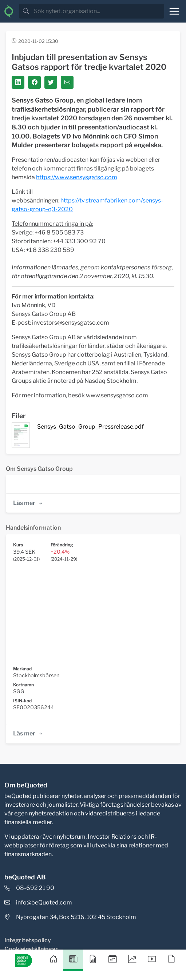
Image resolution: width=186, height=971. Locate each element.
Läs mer (28, 502)
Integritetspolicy (27, 940)
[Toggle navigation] (174, 11)
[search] (98, 11)
